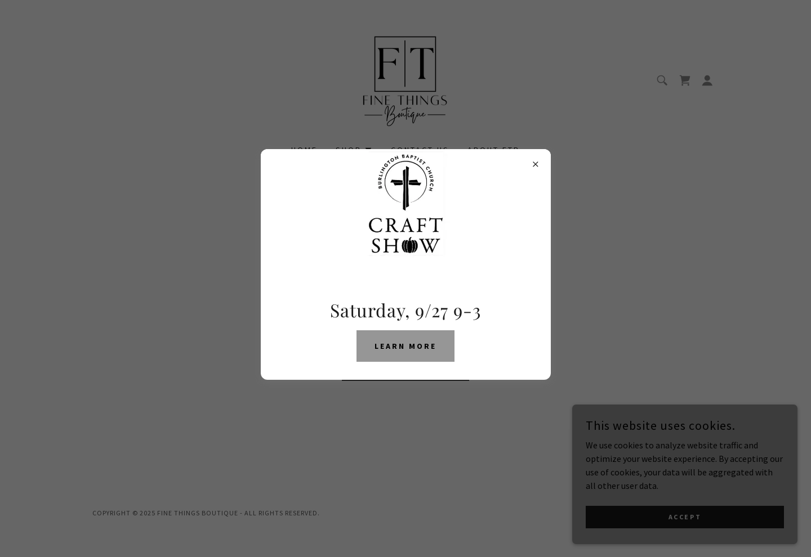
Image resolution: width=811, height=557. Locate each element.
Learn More (405, 346)
